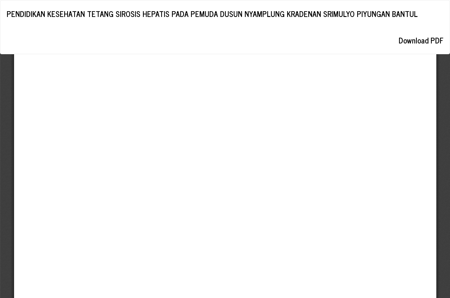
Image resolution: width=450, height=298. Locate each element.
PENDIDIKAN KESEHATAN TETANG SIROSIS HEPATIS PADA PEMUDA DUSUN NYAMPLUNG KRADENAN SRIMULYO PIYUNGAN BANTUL (212, 13)
